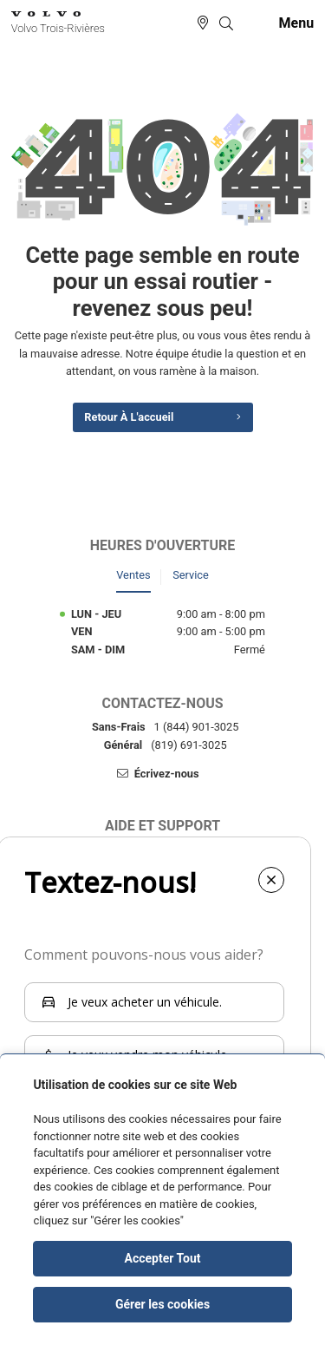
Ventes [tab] (133, 574)
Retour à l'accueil (128, 416)
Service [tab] (190, 574)
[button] (225, 23)
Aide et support (162, 825)
